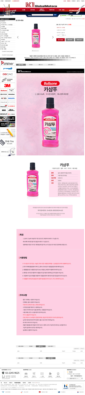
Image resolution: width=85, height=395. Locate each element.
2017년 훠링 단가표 (8, 15)
